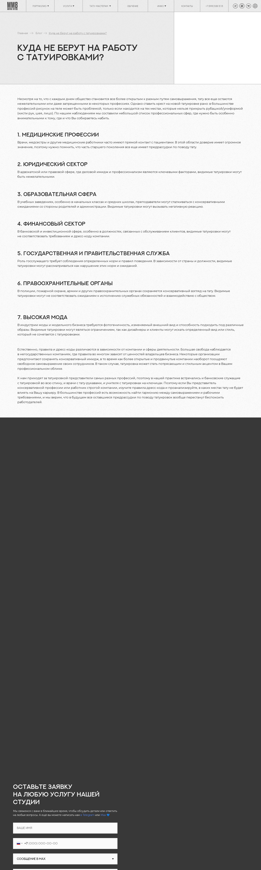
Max (103, 815)
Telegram (88, 815)
